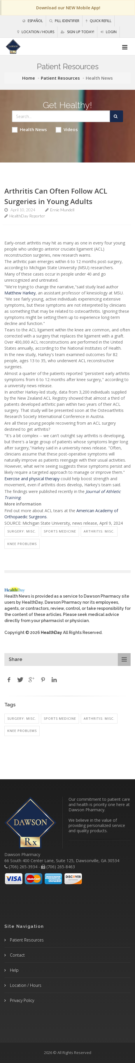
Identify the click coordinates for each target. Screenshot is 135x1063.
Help (14, 970)
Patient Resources (60, 78)
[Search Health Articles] (61, 116)
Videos (67, 129)
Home (28, 78)
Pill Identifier (64, 20)
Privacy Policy (21, 1000)
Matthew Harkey (20, 293)
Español (32, 20)
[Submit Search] (116, 116)
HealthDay (51, 632)
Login (109, 31)
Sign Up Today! (77, 31)
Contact (17, 955)
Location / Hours (35, 31)
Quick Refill (98, 20)
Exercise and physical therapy (31, 478)
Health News (29, 129)
